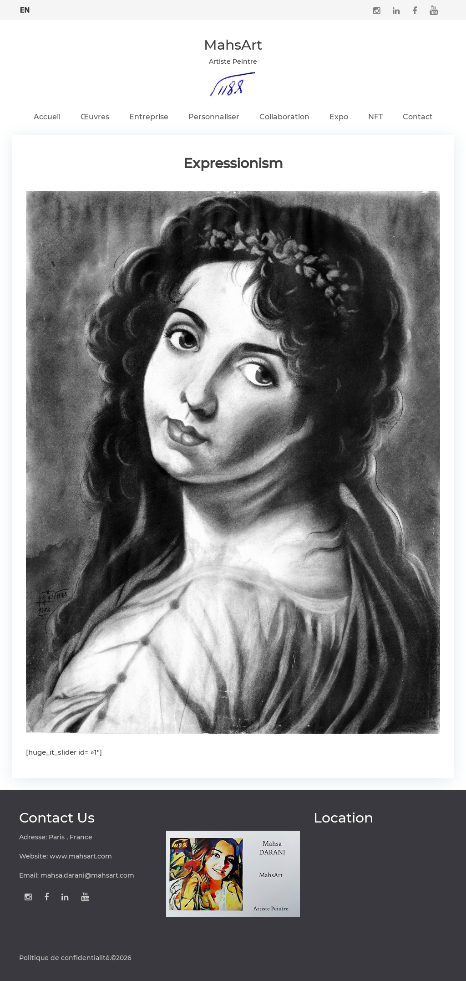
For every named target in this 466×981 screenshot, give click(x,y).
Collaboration (284, 116)
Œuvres (95, 116)
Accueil (47, 116)
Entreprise (148, 116)
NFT (375, 116)
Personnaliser (213, 116)
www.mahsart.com (81, 856)
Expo (338, 116)
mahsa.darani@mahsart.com (87, 875)
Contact (418, 116)
